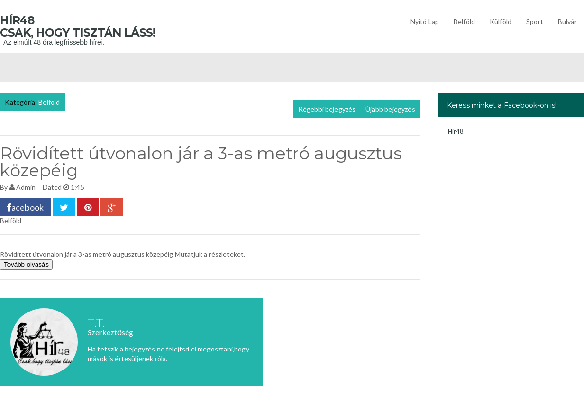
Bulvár (567, 22)
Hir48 (456, 131)
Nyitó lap (424, 22)
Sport (534, 22)
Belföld (464, 22)
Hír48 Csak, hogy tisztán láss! (92, 26)
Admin (26, 187)
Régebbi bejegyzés (327, 109)
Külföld (500, 22)
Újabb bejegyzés (390, 109)
